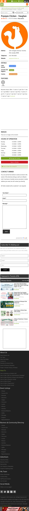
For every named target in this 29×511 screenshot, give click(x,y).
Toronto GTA (4, 393)
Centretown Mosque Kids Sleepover (20, 302)
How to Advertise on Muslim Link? (8, 373)
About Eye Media (4, 359)
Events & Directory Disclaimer (7, 365)
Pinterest (14, 491)
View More (25, 280)
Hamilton (3, 408)
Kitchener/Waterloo (6, 411)
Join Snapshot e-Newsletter (6, 466)
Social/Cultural (17, 306)
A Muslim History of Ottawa (10, 367)
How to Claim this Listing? (9, 166)
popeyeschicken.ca (14, 58)
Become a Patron (4, 462)
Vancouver (3, 402)
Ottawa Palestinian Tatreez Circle (21, 319)
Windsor (3, 406)
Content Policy (3, 476)
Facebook (12, 96)
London (3, 404)
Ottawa (3, 391)
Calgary (3, 400)
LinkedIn (11, 491)
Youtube (8, 491)
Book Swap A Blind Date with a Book (20, 310)
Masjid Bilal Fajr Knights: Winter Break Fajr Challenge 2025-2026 (21, 294)
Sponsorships (3, 464)
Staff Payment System (5, 479)
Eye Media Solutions (6, 506)
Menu (2, 4)
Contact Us (3, 361)
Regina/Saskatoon (5, 419)
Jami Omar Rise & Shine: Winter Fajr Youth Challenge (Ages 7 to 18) (21, 285)
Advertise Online (4, 460)
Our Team (2, 357)
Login (26, 1)
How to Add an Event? (5, 381)
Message (5, 203)
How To (3, 370)
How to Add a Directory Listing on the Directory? (12, 377)
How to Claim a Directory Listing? (8, 379)
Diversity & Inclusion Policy (6, 363)
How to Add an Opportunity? (7, 383)
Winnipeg (3, 415)
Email (4, 198)
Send (6, 231)
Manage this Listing (14, 158)
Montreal (3, 395)
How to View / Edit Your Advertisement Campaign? (12, 375)
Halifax (3, 413)
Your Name (6, 193)
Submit (5, 269)
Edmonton (3, 397)
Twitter (5, 491)
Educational (16, 289)
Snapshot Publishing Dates (6, 468)
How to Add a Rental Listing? (7, 385)
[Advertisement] (14, 338)
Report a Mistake (15, 162)
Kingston (3, 417)
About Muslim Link (4, 355)
